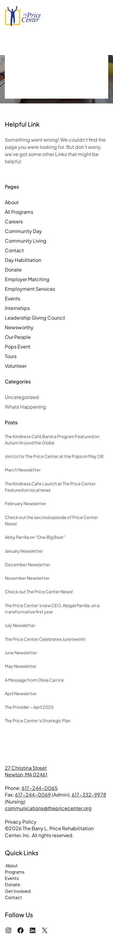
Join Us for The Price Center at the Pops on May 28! (54, 456)
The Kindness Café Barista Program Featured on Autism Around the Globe (52, 439)
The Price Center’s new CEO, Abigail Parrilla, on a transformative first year (52, 608)
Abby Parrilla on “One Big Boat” (35, 537)
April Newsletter (21, 693)
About (12, 202)
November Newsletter (27, 578)
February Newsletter (25, 503)
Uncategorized (22, 397)
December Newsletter (27, 564)
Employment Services (30, 289)
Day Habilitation (23, 260)
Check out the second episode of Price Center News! (51, 520)
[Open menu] (104, 16)
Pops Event (17, 346)
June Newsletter (21, 652)
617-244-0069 (33, 794)
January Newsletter (24, 551)
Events (12, 298)
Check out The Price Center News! (39, 591)
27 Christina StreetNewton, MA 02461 (26, 771)
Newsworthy (19, 327)
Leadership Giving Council (35, 318)
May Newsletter (20, 666)
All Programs (19, 212)
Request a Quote (31, 41)
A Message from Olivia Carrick (34, 680)
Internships (17, 308)
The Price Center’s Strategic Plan (38, 720)
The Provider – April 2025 (29, 707)
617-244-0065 (40, 788)
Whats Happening (25, 407)
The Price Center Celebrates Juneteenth (45, 639)
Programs (14, 871)
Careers (14, 221)
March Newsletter (23, 469)
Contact (14, 250)
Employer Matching (27, 279)
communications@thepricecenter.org (48, 808)
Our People (18, 337)
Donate (13, 269)
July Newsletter (20, 625)
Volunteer (16, 366)
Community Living (25, 241)
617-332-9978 (89, 794)
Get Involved (17, 891)
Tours (11, 356)
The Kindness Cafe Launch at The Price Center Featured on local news (50, 487)
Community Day (23, 231)
